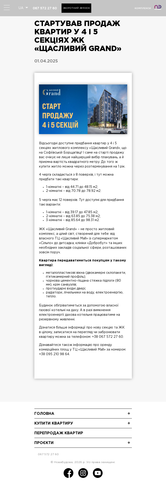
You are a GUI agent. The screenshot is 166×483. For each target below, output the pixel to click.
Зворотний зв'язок (76, 8)
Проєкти (44, 443)
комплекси (143, 8)
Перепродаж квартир (58, 433)
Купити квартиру (53, 423)
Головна (44, 413)
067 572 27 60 (45, 8)
